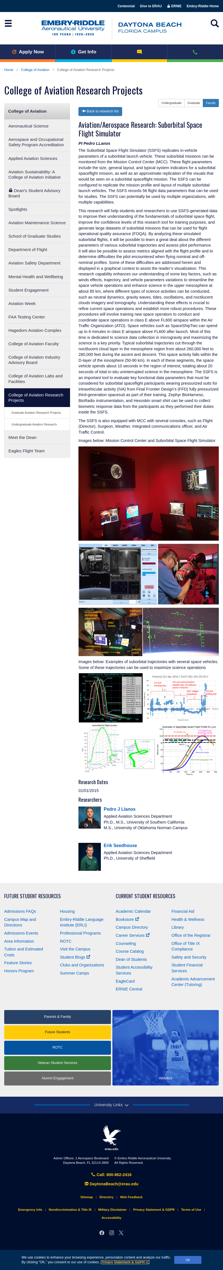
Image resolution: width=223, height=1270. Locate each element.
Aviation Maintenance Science (37, 222)
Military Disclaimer (112, 1209)
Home (8, 70)
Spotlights (17, 209)
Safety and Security (188, 957)
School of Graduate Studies (34, 236)
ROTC (65, 941)
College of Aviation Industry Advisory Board (34, 360)
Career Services (133, 935)
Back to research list (100, 111)
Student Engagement (28, 290)
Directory (106, 1197)
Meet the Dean (22, 437)
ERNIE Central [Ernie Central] (129, 989)
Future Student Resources (32, 896)
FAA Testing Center (26, 316)
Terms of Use (191, 1209)
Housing (67, 911)
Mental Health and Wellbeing (35, 276)
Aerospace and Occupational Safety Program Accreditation (36, 142)
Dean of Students (131, 959)
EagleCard (125, 981)
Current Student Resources (145, 896)
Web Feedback (131, 1197)
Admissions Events (21, 933)
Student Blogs (75, 957)
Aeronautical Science (28, 126)
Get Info (83, 52)
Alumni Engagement (57, 1078)
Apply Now (28, 52)
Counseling (126, 943)
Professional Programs (80, 933)
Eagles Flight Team (26, 450)
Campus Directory (132, 927)
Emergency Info (30, 1209)
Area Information (19, 941)
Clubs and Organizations (82, 965)
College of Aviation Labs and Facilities (35, 378)
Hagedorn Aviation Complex (34, 330)
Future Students (57, 1032)
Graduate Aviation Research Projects (36, 412)
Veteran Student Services (57, 1063)
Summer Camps (74, 973)
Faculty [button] (211, 103)
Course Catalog (130, 951)
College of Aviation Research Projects (35, 397)
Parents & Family (57, 1017)
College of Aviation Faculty (33, 343)
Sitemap (86, 1197)
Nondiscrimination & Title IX (70, 1209)
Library (177, 927)
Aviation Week (22, 303)
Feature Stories (18, 963)
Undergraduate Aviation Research (34, 424)
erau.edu (111, 1138)
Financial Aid (182, 911)
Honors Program (19, 971)
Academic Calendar (133, 911)
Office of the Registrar (191, 935)
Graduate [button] (193, 103)
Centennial (126, 6)
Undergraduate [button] (171, 103)
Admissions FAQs (20, 911)
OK (188, 1260)
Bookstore (127, 919)
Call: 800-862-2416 (111, 1174)
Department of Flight (27, 249)
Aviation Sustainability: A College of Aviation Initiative (34, 174)
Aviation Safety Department (34, 263)
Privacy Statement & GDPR (125, 1262)
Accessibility (111, 1217)
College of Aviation (35, 70)
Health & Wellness (187, 919)
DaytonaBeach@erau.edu (111, 1184)
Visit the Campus (75, 949)
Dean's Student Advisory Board (34, 193)
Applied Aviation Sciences (32, 158)
